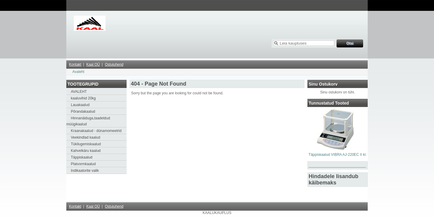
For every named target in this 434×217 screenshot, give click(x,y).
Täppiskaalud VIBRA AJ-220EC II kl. (338, 155)
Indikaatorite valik (85, 170)
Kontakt (75, 64)
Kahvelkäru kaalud (86, 151)
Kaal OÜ (93, 64)
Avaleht (78, 72)
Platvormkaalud (83, 164)
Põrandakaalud (83, 111)
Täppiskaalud (81, 157)
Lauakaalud (80, 105)
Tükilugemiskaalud (86, 144)
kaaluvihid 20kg (83, 98)
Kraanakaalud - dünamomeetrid (96, 131)
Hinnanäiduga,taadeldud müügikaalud (88, 121)
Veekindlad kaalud (85, 137)
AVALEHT (79, 92)
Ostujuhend (114, 64)
